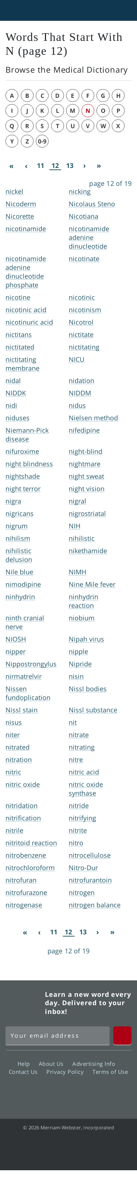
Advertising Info (95, 1063)
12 (55, 165)
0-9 (42, 141)
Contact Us (25, 1071)
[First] (11, 165)
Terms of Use (110, 1071)
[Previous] (26, 165)
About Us (53, 1063)
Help (26, 1063)
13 (69, 165)
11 (40, 165)
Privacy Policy (67, 1071)
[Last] (99, 165)
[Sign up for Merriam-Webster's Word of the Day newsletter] (57, 1035)
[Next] (84, 165)
